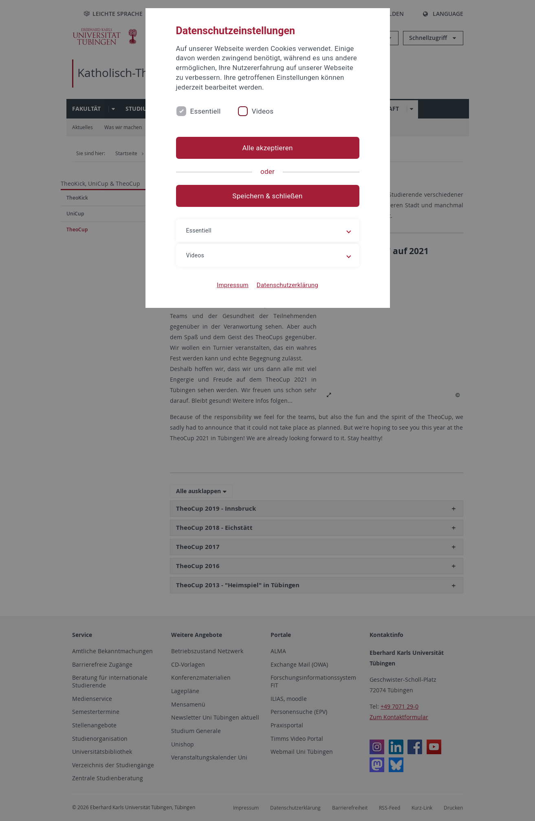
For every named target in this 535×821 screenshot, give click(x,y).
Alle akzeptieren (267, 148)
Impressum (233, 285)
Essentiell (205, 111)
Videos (263, 111)
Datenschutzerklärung (287, 285)
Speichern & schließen (267, 196)
